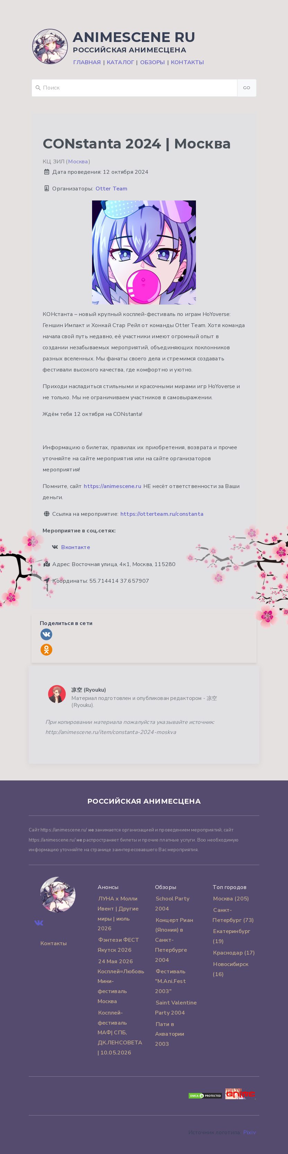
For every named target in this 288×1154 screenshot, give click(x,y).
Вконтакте (75, 547)
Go (247, 87)
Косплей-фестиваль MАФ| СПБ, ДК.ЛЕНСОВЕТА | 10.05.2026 (120, 1033)
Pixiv (249, 1132)
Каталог (120, 62)
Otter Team (112, 189)
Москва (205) (231, 899)
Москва (78, 161)
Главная (87, 62)
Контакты (187, 62)
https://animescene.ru (112, 486)
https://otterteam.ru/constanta (162, 514)
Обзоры (152, 62)
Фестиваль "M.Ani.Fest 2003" (170, 981)
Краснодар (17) (234, 953)
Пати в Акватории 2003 (169, 1034)
